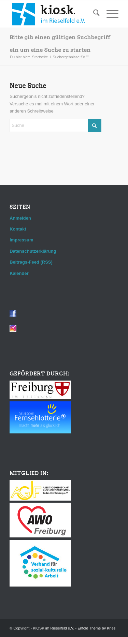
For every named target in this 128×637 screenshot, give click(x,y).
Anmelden (20, 218)
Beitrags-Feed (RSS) (31, 262)
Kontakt (18, 229)
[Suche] (93, 14)
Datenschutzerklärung (33, 251)
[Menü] (109, 14)
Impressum (21, 239)
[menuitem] (93, 14)
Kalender (19, 273)
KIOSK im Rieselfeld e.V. (53, 628)
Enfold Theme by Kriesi (96, 628)
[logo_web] (53, 14)
